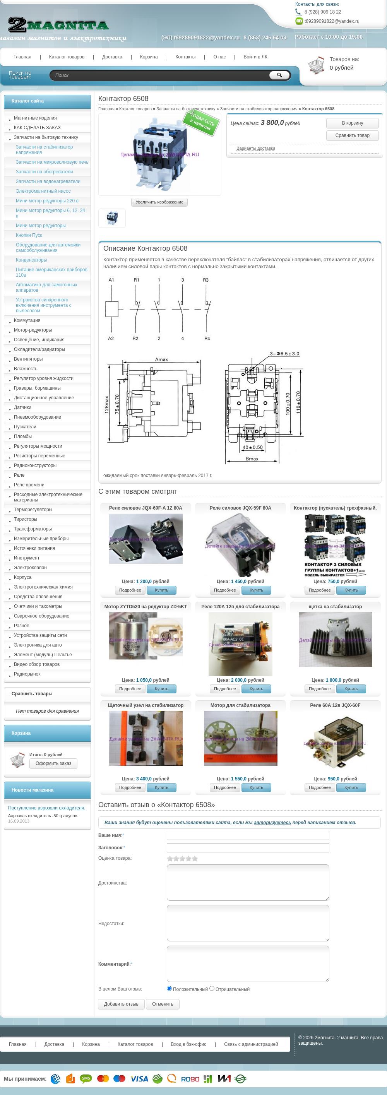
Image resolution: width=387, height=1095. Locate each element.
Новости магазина (32, 790)
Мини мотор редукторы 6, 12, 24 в (50, 213)
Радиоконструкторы (35, 465)
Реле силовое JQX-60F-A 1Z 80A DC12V (145, 508)
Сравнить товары (32, 693)
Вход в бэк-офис (189, 1044)
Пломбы (23, 436)
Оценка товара (114, 858)
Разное (21, 625)
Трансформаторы (33, 529)
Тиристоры (25, 519)
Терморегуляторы (33, 509)
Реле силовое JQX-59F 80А (240, 508)
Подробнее (130, 590)
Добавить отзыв (121, 1004)
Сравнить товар (353, 135)
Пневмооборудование (37, 417)
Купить (161, 590)
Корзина (149, 57)
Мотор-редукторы (33, 330)
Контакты (186, 57)
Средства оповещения (38, 596)
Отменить (162, 1004)
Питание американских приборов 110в (51, 272)
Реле (19, 475)
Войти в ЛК (255, 57)
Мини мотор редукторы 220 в (47, 201)
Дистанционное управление (44, 397)
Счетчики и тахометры (38, 606)
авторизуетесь (272, 822)
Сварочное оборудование (41, 616)
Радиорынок (27, 674)
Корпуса (22, 577)
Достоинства (112, 883)
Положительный (190, 989)
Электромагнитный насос (43, 191)
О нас (219, 57)
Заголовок (110, 847)
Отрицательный (233, 989)
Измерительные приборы (41, 538)
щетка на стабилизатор (335, 606)
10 (195, 858)
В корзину (352, 123)
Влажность (26, 368)
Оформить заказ (53, 763)
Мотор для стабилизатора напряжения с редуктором (240, 706)
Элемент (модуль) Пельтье (43, 654)
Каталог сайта (28, 101)
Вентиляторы (28, 359)
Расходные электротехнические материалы (48, 497)
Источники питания (34, 548)
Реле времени (29, 485)
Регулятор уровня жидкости (44, 378)
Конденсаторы (31, 260)
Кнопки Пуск (29, 235)
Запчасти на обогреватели (44, 172)
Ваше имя (109, 835)
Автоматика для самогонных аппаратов (46, 287)
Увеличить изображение (159, 202)
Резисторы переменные (39, 456)
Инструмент (26, 558)
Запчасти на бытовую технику (46, 137)
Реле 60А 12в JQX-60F (335, 705)
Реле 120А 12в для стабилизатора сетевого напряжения (240, 607)
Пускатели (25, 426)
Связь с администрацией (251, 1044)
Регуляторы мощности (38, 446)
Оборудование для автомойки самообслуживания (48, 247)
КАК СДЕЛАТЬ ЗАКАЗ (37, 127)
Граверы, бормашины (37, 388)
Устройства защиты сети (40, 635)
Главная (22, 57)
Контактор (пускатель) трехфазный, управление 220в (335, 508)
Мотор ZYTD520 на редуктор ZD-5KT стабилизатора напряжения (145, 607)
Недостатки (110, 923)
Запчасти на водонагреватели (48, 181)
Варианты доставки (255, 148)
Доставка (112, 57)
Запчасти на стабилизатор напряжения (259, 108)
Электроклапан (30, 567)
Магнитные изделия (35, 118)
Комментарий (114, 964)
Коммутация (27, 320)
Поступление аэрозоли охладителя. (47, 808)
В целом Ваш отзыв (119, 989)
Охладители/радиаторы (39, 349)
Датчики (22, 407)
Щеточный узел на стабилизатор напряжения (146, 706)
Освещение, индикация (39, 339)
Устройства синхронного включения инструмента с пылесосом (44, 305)
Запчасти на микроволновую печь (52, 162)
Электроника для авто (38, 645)
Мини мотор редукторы (41, 225)
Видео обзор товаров (37, 664)
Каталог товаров (67, 57)
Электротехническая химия (43, 587)
